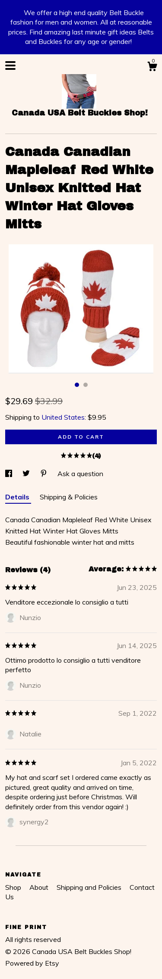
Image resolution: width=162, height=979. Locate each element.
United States (63, 417)
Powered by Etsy (32, 963)
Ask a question (80, 473)
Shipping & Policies (69, 497)
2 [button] (85, 385)
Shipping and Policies (90, 887)
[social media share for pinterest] (44, 473)
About (39, 887)
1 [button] (77, 385)
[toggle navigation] (10, 65)
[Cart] (152, 67)
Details (18, 497)
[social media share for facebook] (9, 473)
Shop (14, 887)
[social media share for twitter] (27, 473)
